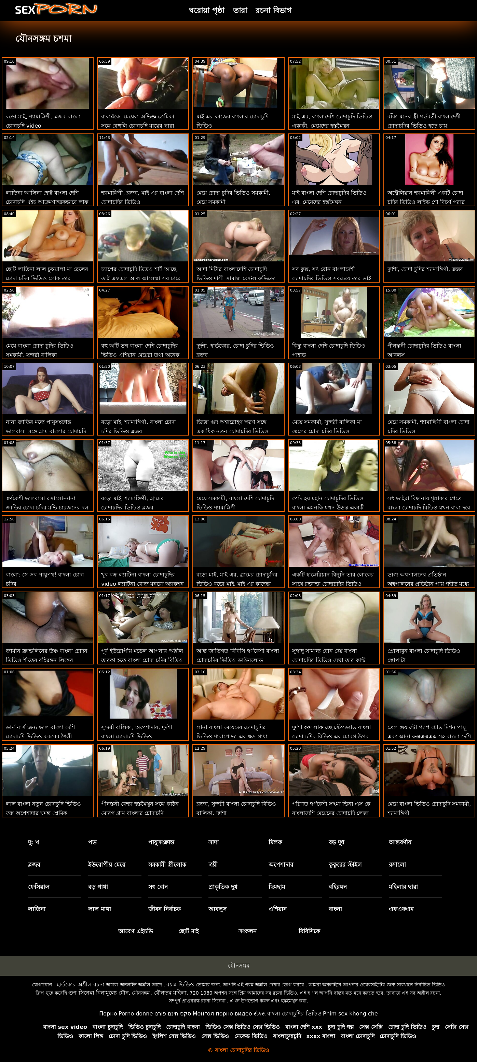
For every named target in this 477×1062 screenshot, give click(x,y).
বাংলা (335, 909)
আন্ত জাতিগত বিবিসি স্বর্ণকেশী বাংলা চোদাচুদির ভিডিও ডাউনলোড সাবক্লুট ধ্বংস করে (237, 660)
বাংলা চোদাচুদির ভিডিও (294, 1013)
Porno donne (136, 1013)
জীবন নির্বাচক (164, 909)
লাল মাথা (99, 909)
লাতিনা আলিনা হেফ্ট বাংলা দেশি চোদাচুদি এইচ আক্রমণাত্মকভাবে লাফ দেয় (47, 202)
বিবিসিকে (309, 931)
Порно (108, 1013)
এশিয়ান (278, 909)
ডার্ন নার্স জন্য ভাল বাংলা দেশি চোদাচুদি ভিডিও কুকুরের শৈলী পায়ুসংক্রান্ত (40, 736)
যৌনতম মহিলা (170, 992)
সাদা (213, 842)
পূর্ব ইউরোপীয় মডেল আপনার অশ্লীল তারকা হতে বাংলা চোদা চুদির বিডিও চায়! (142, 660)
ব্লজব (34, 864)
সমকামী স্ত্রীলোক (167, 864)
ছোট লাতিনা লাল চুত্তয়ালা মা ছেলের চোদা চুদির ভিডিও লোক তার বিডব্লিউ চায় (47, 278)
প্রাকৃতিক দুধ (222, 886)
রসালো (397, 864)
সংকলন (247, 931)
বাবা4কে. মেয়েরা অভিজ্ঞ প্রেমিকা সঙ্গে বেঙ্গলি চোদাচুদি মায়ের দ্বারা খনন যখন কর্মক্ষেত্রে (137, 125)
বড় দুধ (336, 842)
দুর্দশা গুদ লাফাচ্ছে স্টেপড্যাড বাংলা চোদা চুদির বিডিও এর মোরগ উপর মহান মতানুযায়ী (331, 736)
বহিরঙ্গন (338, 886)
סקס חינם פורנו (172, 1013)
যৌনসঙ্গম (238, 965)
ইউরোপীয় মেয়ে (106, 864)
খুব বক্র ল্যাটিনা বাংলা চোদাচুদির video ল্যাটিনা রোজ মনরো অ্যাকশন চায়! (142, 583)
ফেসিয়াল (39, 886)
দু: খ (33, 842)
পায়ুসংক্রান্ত (161, 842)
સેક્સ (260, 1013)
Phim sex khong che (350, 1013)
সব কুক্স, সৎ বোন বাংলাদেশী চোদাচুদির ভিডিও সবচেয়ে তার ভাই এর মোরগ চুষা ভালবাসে (331, 278)
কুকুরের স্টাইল (345, 864)
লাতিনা (36, 909)
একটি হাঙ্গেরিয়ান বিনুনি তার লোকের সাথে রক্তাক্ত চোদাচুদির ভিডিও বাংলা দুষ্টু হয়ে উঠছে (333, 583)
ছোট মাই (188, 931)
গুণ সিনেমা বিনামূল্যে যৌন (98, 992)
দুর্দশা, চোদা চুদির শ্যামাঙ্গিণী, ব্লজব (425, 269)
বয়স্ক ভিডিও (180, 984)
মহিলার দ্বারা (403, 886)
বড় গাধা (98, 886)
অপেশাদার (281, 864)
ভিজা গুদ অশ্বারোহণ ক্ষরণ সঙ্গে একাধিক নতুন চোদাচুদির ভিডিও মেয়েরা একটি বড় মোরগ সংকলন (232, 431)
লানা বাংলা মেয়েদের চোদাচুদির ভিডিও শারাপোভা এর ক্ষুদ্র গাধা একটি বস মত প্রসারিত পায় (231, 736)
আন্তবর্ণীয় (400, 842)
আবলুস (217, 909)
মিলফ (275, 842)
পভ (92, 842)
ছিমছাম (277, 886)
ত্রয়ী (213, 864)
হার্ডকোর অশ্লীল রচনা (81, 984)
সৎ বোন (158, 886)
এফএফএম (401, 909)
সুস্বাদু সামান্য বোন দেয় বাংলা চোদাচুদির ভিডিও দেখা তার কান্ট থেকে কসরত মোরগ (329, 660)
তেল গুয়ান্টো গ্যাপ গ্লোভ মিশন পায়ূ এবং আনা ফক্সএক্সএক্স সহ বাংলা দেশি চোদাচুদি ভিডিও (429, 736)
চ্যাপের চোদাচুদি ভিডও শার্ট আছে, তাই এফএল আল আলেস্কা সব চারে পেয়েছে (140, 278)
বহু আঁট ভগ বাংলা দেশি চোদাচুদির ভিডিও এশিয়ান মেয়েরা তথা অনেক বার (140, 354)
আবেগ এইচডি (135, 931)
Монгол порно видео (222, 1013)
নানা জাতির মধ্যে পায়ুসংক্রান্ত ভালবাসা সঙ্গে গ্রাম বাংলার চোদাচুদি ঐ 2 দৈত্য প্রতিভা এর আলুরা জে (46, 431)
